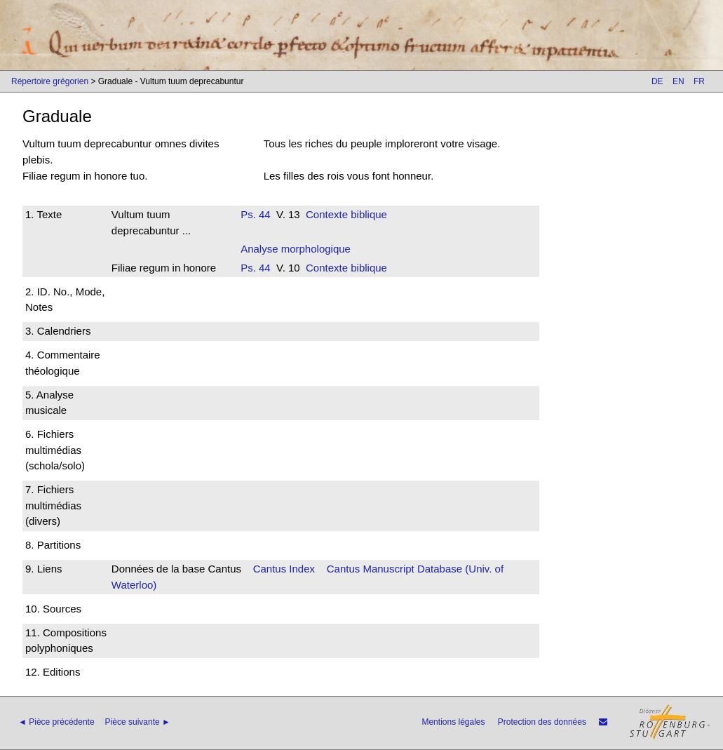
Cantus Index (284, 569)
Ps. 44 (256, 214)
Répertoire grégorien (49, 81)
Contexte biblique (346, 214)
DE (657, 81)
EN (678, 81)
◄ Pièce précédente (56, 722)
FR (699, 81)
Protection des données (542, 722)
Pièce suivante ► (137, 722)
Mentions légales (453, 722)
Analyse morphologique (296, 249)
